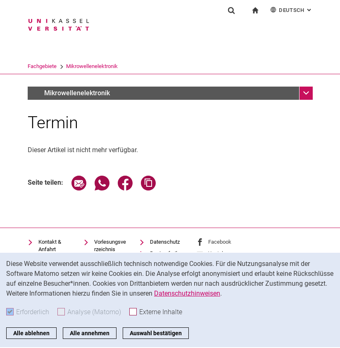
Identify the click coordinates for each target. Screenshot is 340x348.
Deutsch (291, 9)
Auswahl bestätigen (156, 333)
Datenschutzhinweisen (187, 293)
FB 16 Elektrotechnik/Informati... (99, 66)
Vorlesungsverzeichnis (110, 245)
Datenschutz (165, 242)
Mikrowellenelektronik (211, 66)
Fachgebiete (161, 66)
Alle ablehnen (31, 333)
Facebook (219, 242)
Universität (40, 66)
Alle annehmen (89, 333)
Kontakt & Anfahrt (49, 245)
